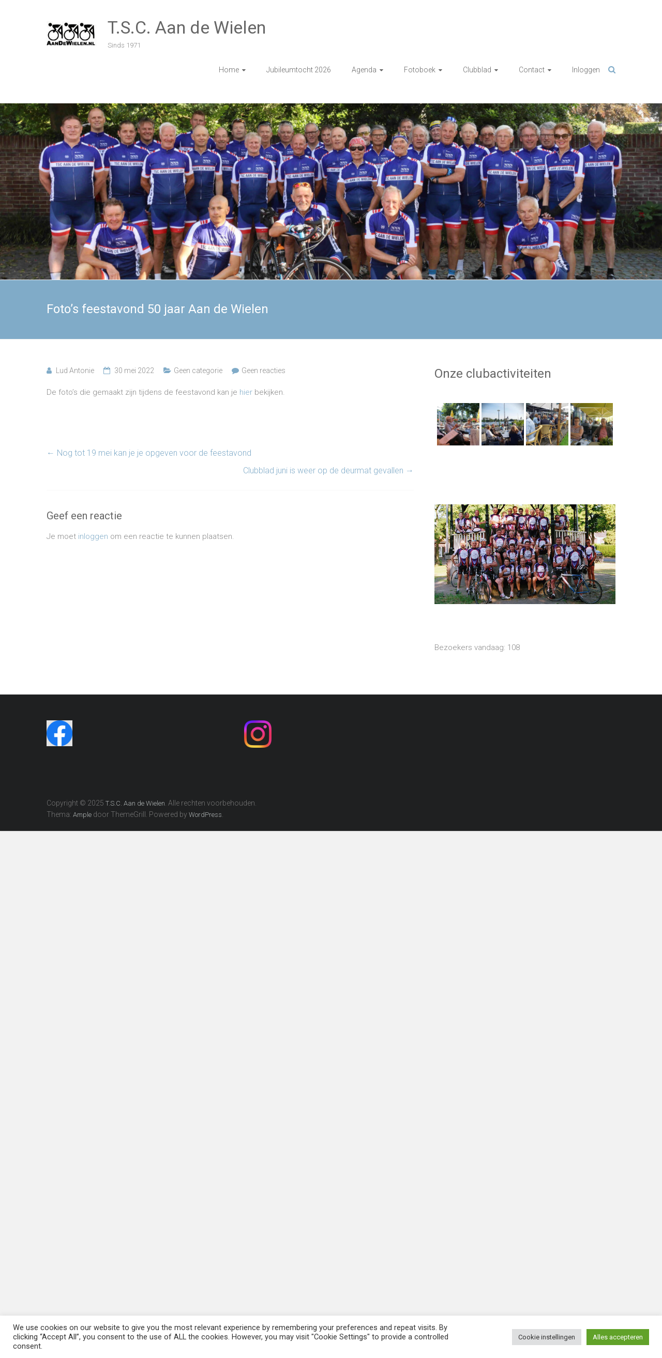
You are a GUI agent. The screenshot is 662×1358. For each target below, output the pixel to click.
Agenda (364, 70)
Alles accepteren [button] (618, 1337)
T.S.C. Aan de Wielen (187, 27)
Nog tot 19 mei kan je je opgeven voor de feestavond (149, 453)
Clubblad (477, 70)
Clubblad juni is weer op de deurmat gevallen (328, 470)
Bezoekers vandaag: (470, 647)
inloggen (93, 536)
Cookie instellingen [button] (546, 1337)
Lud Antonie (75, 370)
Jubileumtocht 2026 (298, 70)
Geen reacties (263, 370)
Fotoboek (419, 70)
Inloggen (586, 70)
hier (245, 392)
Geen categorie (198, 370)
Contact (532, 70)
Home (229, 70)
